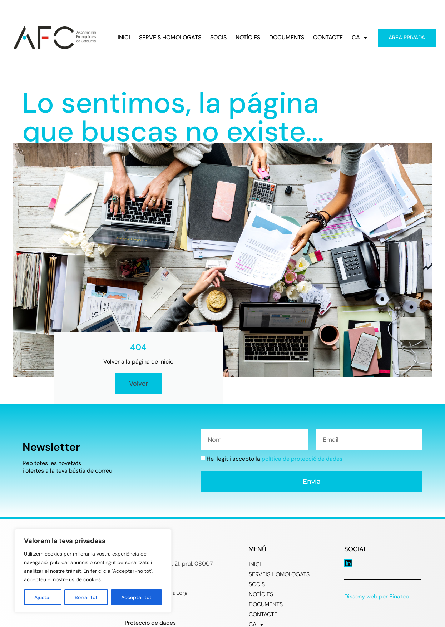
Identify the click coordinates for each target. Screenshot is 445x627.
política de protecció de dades (302, 459)
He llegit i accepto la (274, 459)
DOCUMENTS (286, 37)
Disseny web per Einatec (376, 596)
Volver (138, 383)
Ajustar (42, 597)
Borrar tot (86, 597)
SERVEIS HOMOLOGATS (170, 37)
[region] (93, 571)
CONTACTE (328, 37)
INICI (124, 37)
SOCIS (218, 37)
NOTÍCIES (248, 37)
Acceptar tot (136, 597)
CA (359, 37)
